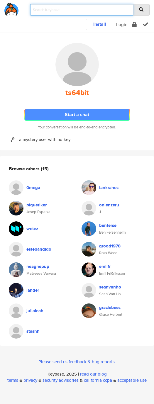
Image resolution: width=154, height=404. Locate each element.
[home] (11, 8)
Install (99, 24)
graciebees (110, 307)
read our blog (93, 374)
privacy (30, 380)
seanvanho (110, 287)
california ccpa (98, 380)
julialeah (34, 311)
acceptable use (132, 380)
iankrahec (109, 187)
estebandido (38, 249)
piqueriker (36, 205)
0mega (33, 187)
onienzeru (109, 205)
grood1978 (110, 246)
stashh (33, 331)
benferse (107, 225)
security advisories (61, 380)
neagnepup (37, 266)
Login (121, 24)
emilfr (105, 266)
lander (32, 290)
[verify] (145, 24)
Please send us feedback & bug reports (76, 362)
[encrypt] (134, 24)
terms (12, 380)
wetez (32, 228)
